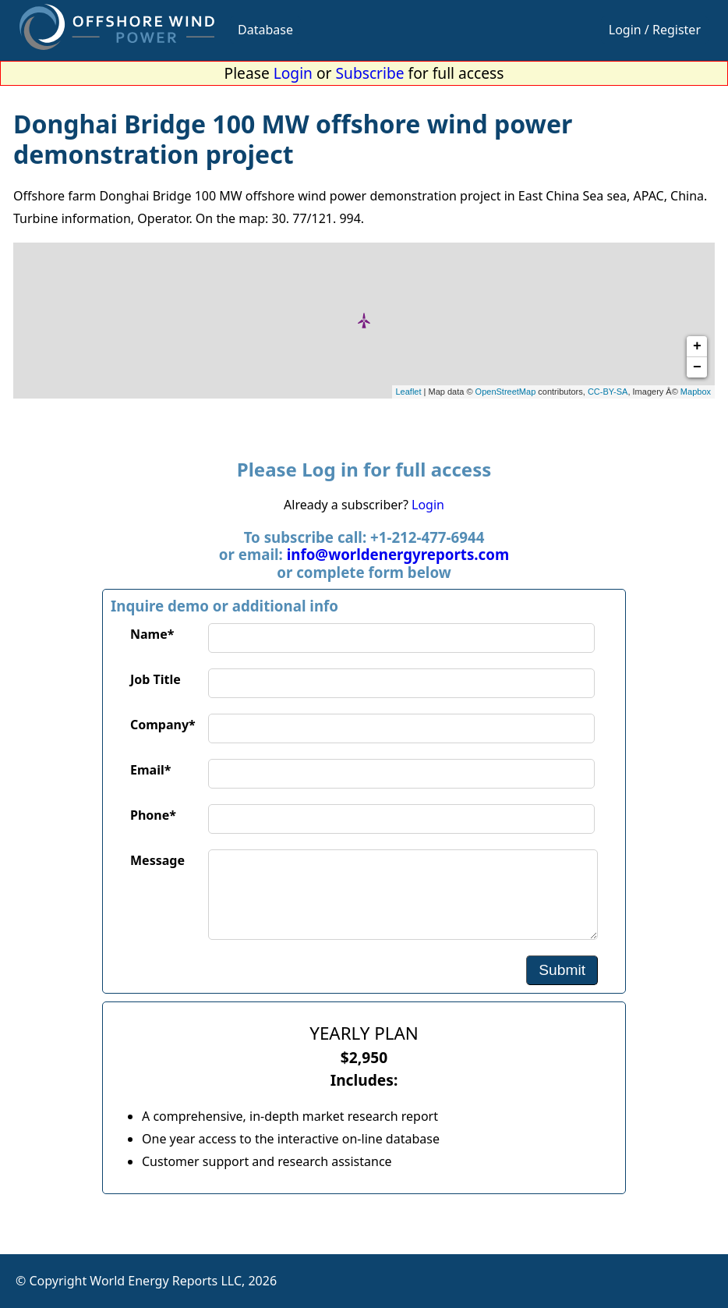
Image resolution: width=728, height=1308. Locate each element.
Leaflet (409, 391)
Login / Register (655, 29)
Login (293, 72)
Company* (163, 724)
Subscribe (370, 72)
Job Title (155, 679)
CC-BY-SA (608, 391)
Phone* (153, 815)
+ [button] (697, 346)
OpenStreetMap (505, 391)
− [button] (697, 367)
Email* (150, 769)
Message (157, 860)
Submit (562, 970)
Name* (152, 634)
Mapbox (695, 391)
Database (265, 29)
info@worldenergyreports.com (398, 554)
